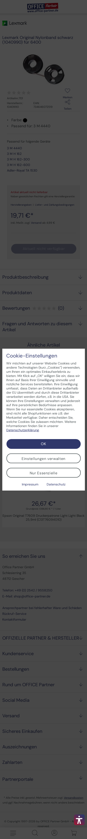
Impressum (30, 484)
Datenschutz (56, 484)
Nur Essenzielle (44, 473)
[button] (79, 819)
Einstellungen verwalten (43, 458)
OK (43, 443)
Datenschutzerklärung (22, 430)
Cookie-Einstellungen (31, 356)
